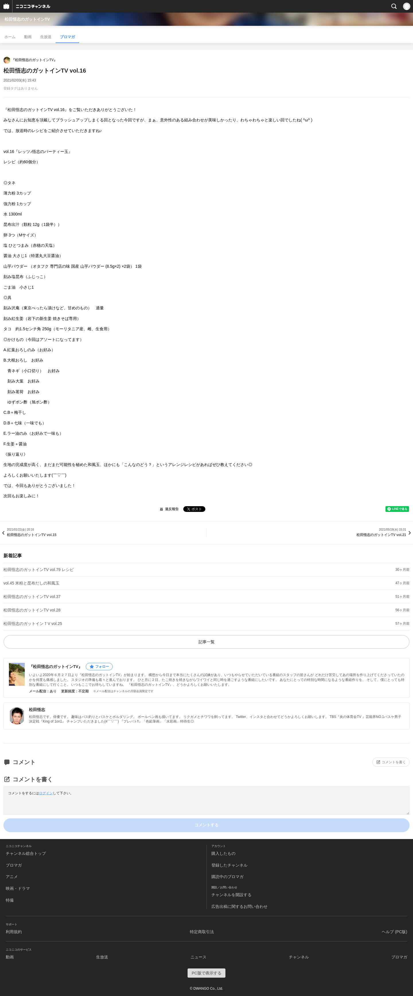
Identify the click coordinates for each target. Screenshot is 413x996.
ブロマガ (67, 37)
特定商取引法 (202, 931)
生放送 (45, 37)
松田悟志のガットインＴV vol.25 (32, 624)
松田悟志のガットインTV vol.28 (32, 610)
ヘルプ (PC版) (394, 931)
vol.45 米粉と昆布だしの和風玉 (31, 583)
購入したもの (223, 853)
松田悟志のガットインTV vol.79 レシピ (38, 570)
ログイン (46, 793)
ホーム (9, 37)
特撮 (10, 900)
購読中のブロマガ (227, 876)
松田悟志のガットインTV (27, 19)
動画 (28, 37)
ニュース (198, 957)
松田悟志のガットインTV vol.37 (32, 597)
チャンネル (299, 957)
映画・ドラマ (18, 888)
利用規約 (14, 931)
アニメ (12, 876)
